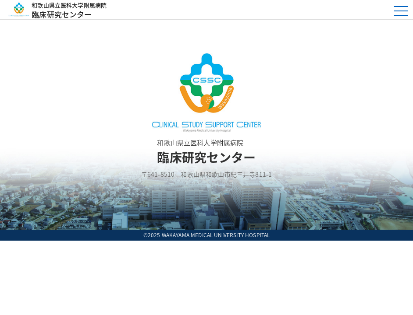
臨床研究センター (185, 9)
